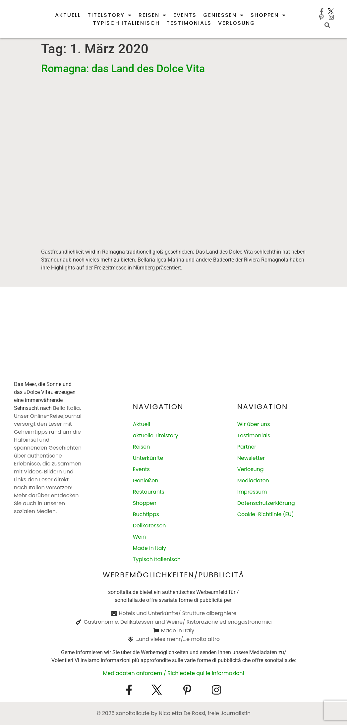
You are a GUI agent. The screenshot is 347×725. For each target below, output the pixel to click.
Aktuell (68, 15)
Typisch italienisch (126, 23)
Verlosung (236, 23)
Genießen (223, 15)
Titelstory (109, 15)
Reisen (153, 15)
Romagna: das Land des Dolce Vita (123, 68)
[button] (327, 25)
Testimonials (188, 23)
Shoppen (268, 15)
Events (185, 15)
